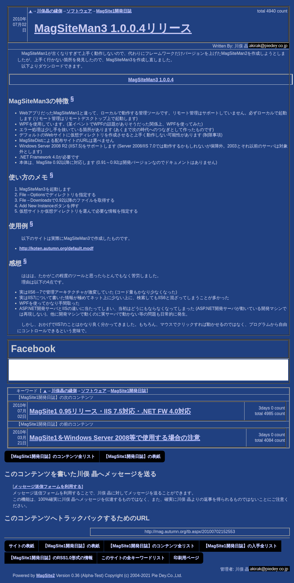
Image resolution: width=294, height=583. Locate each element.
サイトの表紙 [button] (21, 546)
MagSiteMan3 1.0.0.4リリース (113, 28)
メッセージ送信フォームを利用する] (48, 486)
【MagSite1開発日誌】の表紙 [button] (132, 456)
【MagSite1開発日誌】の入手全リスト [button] (240, 546)
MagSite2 (45, 575)
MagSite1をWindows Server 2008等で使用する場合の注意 (114, 437)
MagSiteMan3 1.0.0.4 (151, 79)
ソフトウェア (79, 11)
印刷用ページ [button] (186, 557)
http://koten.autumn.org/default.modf (56, 248)
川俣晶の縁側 (49, 11)
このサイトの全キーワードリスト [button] (133, 557)
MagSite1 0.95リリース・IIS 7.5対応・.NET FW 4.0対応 (110, 411)
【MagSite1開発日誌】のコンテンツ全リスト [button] (52, 456)
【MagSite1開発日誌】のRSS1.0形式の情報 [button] (51, 557)
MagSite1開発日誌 (114, 11)
